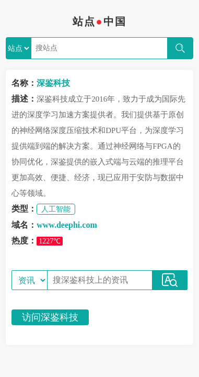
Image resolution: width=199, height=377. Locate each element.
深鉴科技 (53, 83)
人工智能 (56, 209)
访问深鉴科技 (50, 317)
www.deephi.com (67, 224)
